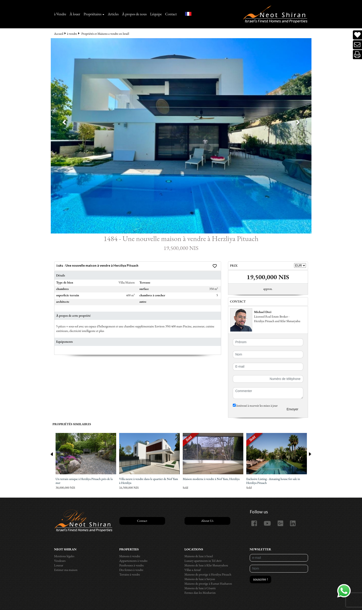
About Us (207, 521)
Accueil (58, 34)
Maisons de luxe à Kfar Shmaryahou (206, 565)
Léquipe (156, 14)
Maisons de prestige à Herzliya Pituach (208, 574)
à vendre (72, 34)
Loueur (58, 565)
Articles (113, 14)
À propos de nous (134, 14)
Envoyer (292, 409)
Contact (171, 14)
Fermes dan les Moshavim (200, 593)
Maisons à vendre (129, 556)
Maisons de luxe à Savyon (200, 579)
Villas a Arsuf (193, 570)
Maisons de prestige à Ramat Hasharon (208, 583)
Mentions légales (64, 556)
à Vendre (60, 14)
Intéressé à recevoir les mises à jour (255, 405)
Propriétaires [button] (93, 14)
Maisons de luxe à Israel (199, 556)
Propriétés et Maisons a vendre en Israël (105, 34)
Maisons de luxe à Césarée (200, 588)
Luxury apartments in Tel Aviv (203, 561)
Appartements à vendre (133, 561)
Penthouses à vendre (131, 565)
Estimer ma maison (66, 570)
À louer (75, 14)
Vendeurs (60, 561)
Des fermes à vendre (131, 570)
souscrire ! (260, 579)
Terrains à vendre (129, 574)
